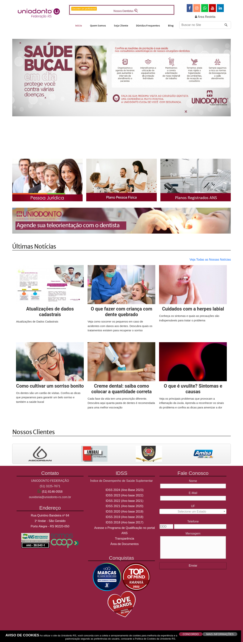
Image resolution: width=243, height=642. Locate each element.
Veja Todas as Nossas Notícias (210, 259)
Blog (171, 25)
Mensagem (193, 533)
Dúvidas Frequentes (148, 25)
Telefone (193, 521)
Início (78, 25)
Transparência (124, 538)
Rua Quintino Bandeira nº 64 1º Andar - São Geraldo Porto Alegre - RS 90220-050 (50, 521)
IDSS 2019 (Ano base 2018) (124, 517)
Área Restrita (205, 16)
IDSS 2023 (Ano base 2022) (124, 495)
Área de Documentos (124, 544)
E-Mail (193, 493)
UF (193, 506)
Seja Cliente (121, 25)
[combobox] (192, 511)
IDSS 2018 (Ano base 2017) (124, 522)
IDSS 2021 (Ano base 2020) (124, 506)
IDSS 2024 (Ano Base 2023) (125, 490)
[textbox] (193, 512)
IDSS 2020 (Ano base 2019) (124, 511)
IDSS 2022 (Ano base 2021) (124, 500)
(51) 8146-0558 (52, 491)
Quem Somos (98, 25)
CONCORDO (191, 634)
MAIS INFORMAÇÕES (220, 634)
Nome (193, 481)
